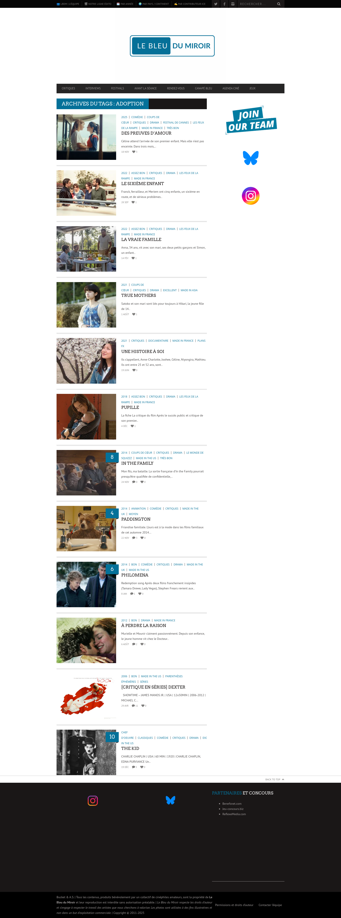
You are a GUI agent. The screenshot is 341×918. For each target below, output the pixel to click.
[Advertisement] (248, 854)
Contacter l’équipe (270, 905)
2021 (124, 285)
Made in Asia (189, 290)
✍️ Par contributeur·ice (190, 3)
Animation (138, 508)
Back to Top (273, 779)
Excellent (170, 290)
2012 (124, 620)
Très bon (173, 128)
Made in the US (146, 458)
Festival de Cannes (176, 122)
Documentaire (158, 341)
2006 (124, 676)
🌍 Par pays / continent (154, 3)
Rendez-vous (175, 88)
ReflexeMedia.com (234, 814)
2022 (124, 173)
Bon (134, 564)
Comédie (137, 117)
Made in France (152, 128)
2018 (124, 396)
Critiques (68, 88)
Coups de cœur (141, 453)
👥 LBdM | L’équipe (68, 3)
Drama (154, 122)
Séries (144, 682)
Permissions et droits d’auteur (234, 905)
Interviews (93, 88)
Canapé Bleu (203, 88)
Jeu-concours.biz (233, 809)
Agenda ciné (230, 88)
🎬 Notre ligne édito (97, 3)
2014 (124, 453)
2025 (124, 117)
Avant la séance (145, 88)
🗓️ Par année (125, 3)
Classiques (145, 738)
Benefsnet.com (232, 804)
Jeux (253, 88)
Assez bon (138, 173)
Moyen (133, 514)
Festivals (117, 88)
